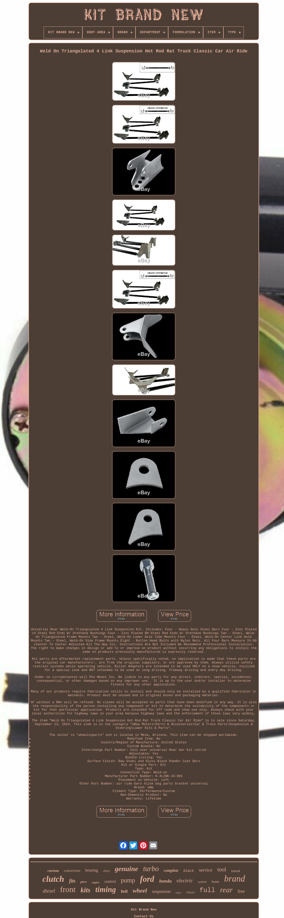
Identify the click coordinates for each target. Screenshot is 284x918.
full (207, 890)
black (188, 871)
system (202, 882)
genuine (126, 869)
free (241, 891)
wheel (140, 890)
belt (124, 891)
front (68, 889)
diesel (49, 891)
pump (128, 880)
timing (105, 889)
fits (72, 881)
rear (226, 890)
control (110, 881)
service (205, 870)
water (178, 892)
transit (235, 871)
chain (190, 892)
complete (171, 870)
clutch (53, 879)
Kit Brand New (143, 910)
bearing (91, 870)
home (215, 882)
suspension (161, 891)
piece (83, 882)
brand (234, 879)
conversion (72, 871)
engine (96, 882)
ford (147, 879)
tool (221, 869)
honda (165, 881)
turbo (151, 869)
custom (53, 871)
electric (184, 880)
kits (85, 890)
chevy (106, 871)
